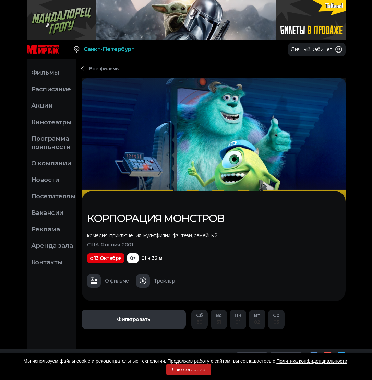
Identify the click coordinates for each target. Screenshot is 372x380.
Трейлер (155, 281)
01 (237, 318)
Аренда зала (52, 246)
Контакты (47, 262)
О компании (51, 163)
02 (257, 318)
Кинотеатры (51, 122)
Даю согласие (188, 369)
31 (218, 318)
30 (199, 318)
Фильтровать (133, 319)
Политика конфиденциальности (311, 361)
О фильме (108, 281)
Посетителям (53, 196)
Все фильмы (104, 69)
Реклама (45, 229)
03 (276, 318)
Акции (42, 106)
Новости (45, 180)
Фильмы (45, 73)
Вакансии (47, 213)
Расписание (51, 89)
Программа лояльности (51, 143)
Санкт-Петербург (103, 49)
